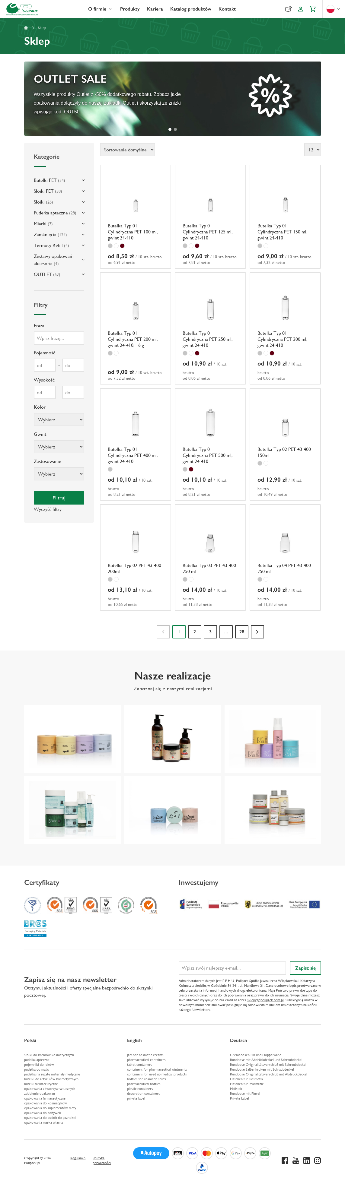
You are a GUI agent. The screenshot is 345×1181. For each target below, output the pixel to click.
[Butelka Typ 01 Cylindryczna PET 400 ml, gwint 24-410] (135, 444)
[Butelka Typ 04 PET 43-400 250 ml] (285, 557)
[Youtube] (295, 1160)
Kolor (40, 407)
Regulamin (77, 1158)
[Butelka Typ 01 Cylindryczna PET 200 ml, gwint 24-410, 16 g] (135, 329)
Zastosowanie (47, 461)
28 (241, 632)
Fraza (39, 325)
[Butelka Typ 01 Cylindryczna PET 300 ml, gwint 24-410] (285, 329)
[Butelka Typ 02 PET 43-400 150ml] (285, 444)
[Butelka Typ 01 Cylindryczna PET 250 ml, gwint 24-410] (210, 329)
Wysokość (44, 380)
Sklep (42, 28)
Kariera (155, 9)
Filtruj (59, 498)
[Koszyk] (312, 9)
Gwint (40, 434)
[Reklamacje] (288, 9)
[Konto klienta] (300, 9)
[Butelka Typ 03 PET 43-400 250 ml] (210, 557)
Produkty (130, 9)
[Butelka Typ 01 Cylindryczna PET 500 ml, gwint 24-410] (210, 444)
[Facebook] (285, 1160)
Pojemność (44, 353)
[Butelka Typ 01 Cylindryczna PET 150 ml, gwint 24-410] (285, 216)
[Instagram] (317, 1160)
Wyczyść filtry (48, 509)
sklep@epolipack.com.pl (265, 1000)
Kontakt (227, 9)
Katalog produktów (190, 9)
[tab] (169, 129)
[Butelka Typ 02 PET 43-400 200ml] (135, 557)
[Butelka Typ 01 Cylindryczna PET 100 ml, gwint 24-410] (135, 216)
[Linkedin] (306, 1160)
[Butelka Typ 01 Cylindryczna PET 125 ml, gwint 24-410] (210, 216)
